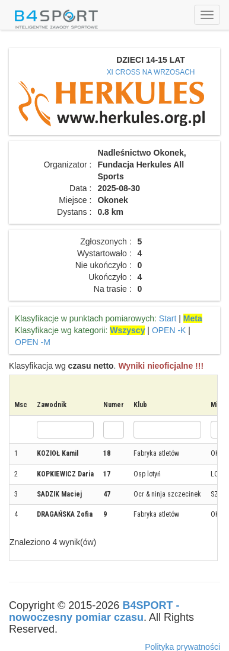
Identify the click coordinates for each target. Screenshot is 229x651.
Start (168, 318)
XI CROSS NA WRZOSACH (151, 72)
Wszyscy (127, 330)
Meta (192, 318)
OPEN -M (32, 342)
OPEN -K (169, 330)
